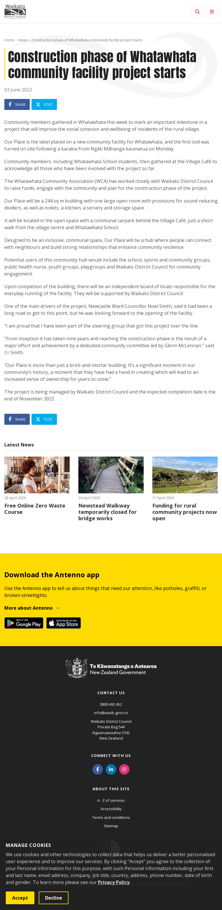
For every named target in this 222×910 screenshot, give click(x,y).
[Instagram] (124, 769)
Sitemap (111, 825)
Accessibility (111, 808)
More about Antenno (28, 608)
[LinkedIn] (111, 769)
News (22, 40)
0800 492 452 (111, 704)
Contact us (111, 692)
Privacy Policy (114, 882)
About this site (111, 788)
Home (9, 40)
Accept (20, 898)
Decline (53, 898)
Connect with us (111, 755)
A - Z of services (111, 800)
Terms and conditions (111, 817)
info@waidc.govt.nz (111, 712)
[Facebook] (97, 769)
